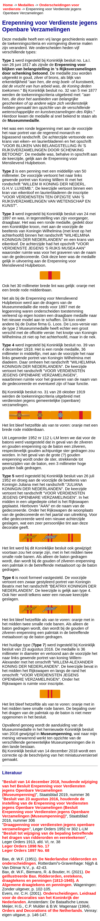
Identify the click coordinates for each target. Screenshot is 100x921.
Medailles (26, 5)
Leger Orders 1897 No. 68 (25, 850)
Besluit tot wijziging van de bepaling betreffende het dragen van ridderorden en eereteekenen (47, 835)
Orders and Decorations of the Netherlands (42, 910)
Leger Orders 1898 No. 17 (25, 846)
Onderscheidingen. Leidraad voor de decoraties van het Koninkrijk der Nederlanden (49, 897)
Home (8, 5)
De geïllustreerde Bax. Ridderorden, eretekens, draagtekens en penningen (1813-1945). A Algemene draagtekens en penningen (46, 878)
